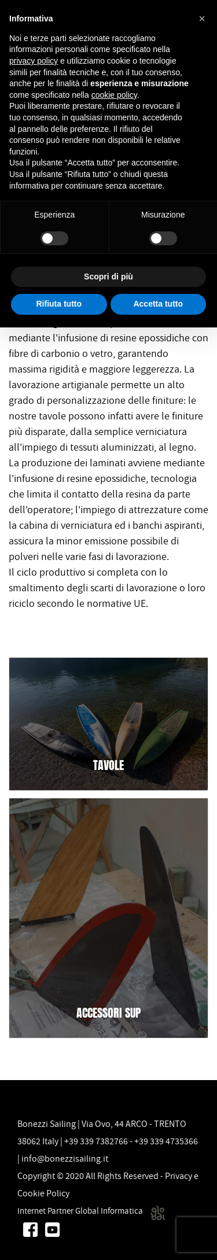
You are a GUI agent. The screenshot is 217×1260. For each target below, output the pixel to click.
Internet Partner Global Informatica (91, 1210)
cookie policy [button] (114, 95)
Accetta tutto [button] (158, 303)
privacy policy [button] (33, 60)
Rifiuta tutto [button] (59, 303)
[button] (202, 18)
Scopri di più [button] (108, 276)
